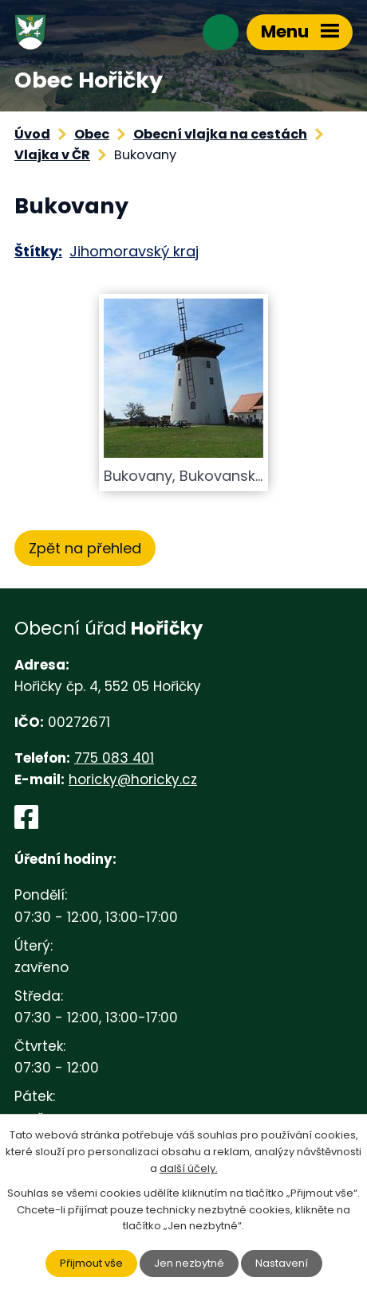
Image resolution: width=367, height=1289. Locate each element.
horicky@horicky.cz (133, 779)
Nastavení (281, 1263)
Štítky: (38, 251)
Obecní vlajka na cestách (220, 134)
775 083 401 (114, 758)
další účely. (189, 1168)
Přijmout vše (91, 1263)
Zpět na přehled (85, 548)
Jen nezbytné (189, 1263)
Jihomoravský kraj (134, 251)
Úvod (32, 134)
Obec (91, 134)
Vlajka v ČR (52, 155)
